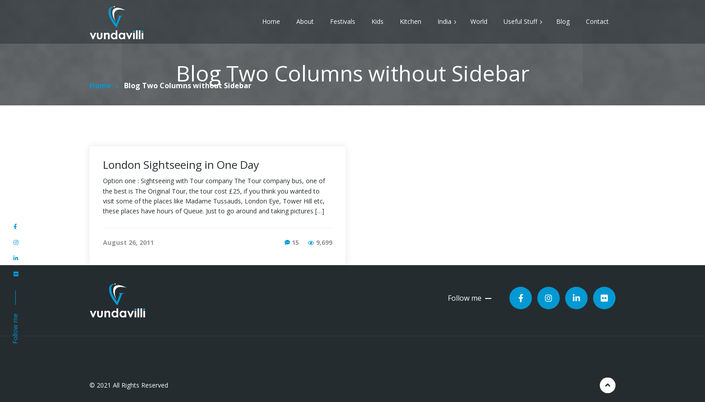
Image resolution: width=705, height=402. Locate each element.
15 (295, 242)
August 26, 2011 (128, 242)
